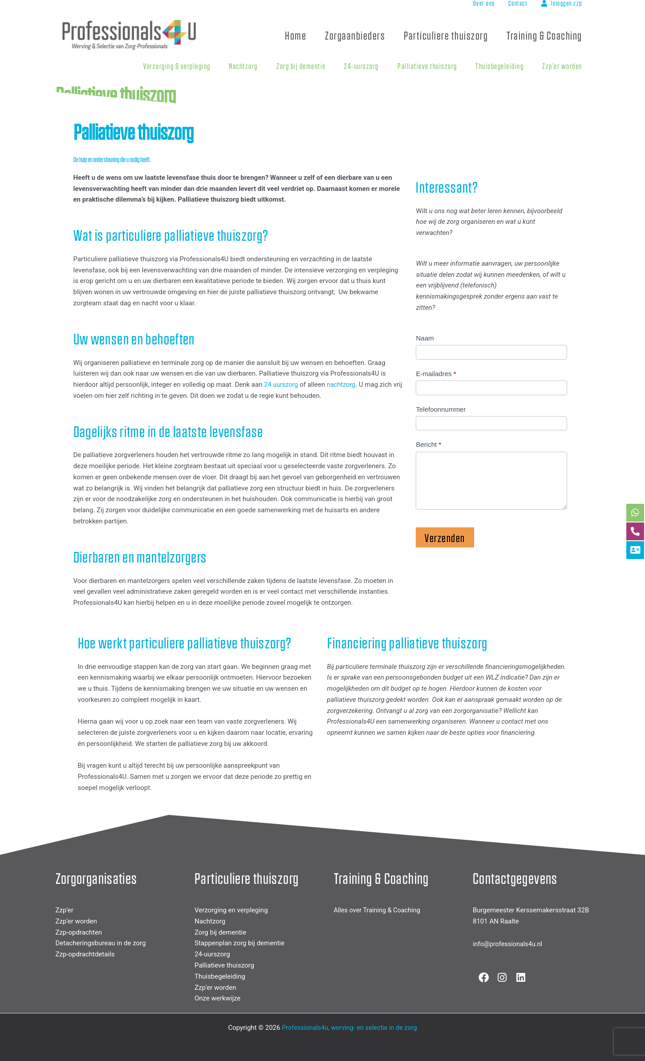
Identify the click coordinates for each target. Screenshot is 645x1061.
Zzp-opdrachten (79, 932)
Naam (425, 338)
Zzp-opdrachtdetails (85, 954)
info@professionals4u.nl (509, 944)
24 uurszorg (281, 385)
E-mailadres (436, 373)
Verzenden (445, 537)
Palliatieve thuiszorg (224, 965)
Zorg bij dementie (220, 932)
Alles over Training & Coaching (379, 910)
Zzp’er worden (76, 921)
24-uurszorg (212, 954)
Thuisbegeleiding (220, 976)
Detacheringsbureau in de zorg (101, 943)
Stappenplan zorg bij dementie (239, 943)
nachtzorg (343, 385)
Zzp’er (64, 910)
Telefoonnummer (441, 409)
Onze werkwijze (217, 998)
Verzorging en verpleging (231, 910)
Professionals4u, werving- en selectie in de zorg (349, 1028)
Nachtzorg (210, 921)
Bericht (428, 444)
